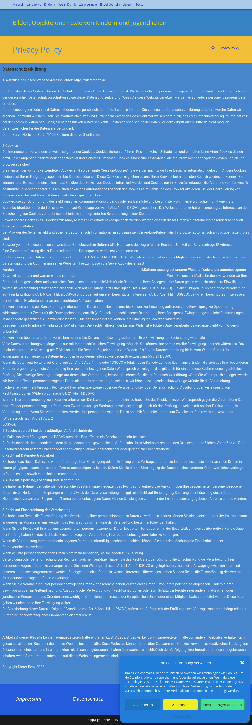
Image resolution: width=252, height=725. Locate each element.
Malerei (18, 4)
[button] (242, 662)
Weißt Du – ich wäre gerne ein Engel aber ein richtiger (95, 4)
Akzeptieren (142, 704)
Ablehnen (180, 704)
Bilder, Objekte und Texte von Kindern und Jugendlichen (89, 22)
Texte (139, 4)
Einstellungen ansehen (222, 704)
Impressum (28, 698)
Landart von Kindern (41, 4)
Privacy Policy (182, 716)
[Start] (213, 48)
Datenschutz (88, 698)
